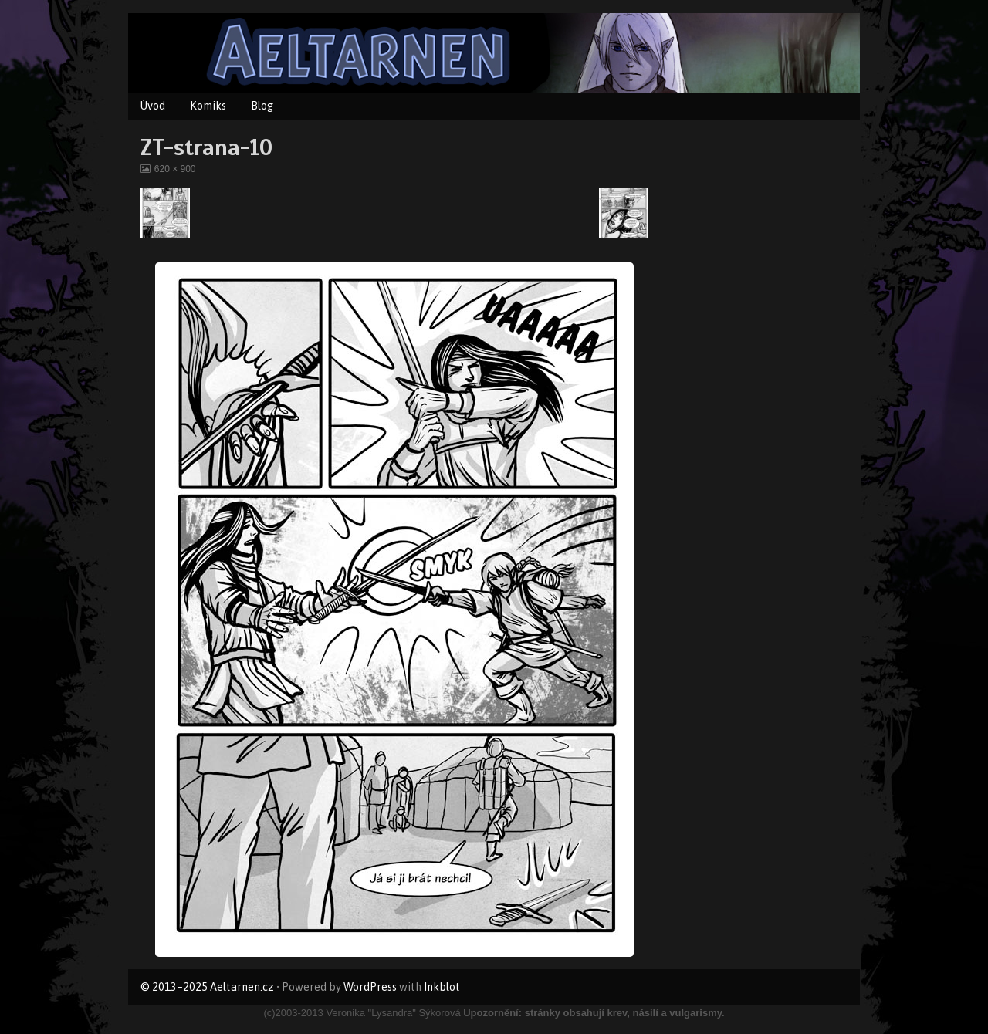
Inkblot (442, 987)
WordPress (370, 987)
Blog (262, 106)
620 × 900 (175, 169)
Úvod (152, 106)
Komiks (208, 106)
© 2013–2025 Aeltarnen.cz (207, 987)
